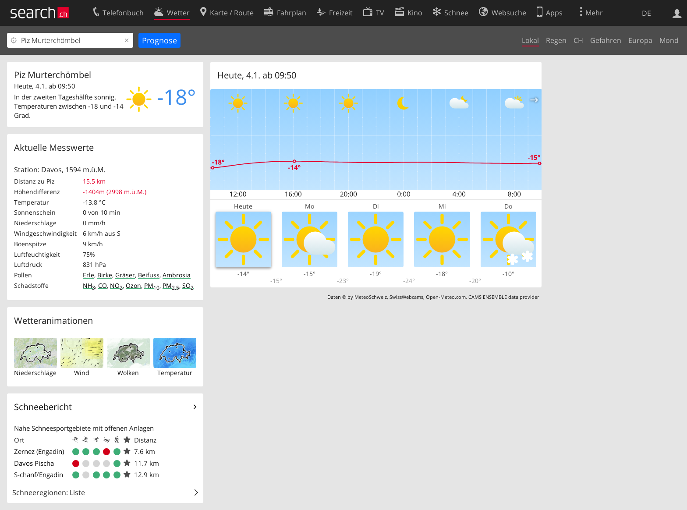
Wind (81, 372)
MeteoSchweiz (370, 297)
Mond (669, 40)
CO (102, 285)
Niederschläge (35, 372)
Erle (88, 275)
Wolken (128, 372)
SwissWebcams (406, 297)
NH (89, 285)
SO (188, 285)
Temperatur (174, 372)
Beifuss (148, 275)
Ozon (133, 285)
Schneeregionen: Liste (48, 492)
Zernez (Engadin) (39, 451)
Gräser (125, 275)
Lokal (530, 40)
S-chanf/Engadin (38, 474)
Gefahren (605, 40)
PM (151, 285)
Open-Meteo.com (446, 297)
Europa (640, 40)
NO (116, 285)
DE (646, 13)
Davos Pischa (34, 463)
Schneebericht (43, 407)
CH (578, 40)
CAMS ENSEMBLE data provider (503, 297)
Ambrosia (177, 275)
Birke (104, 275)
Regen (556, 40)
